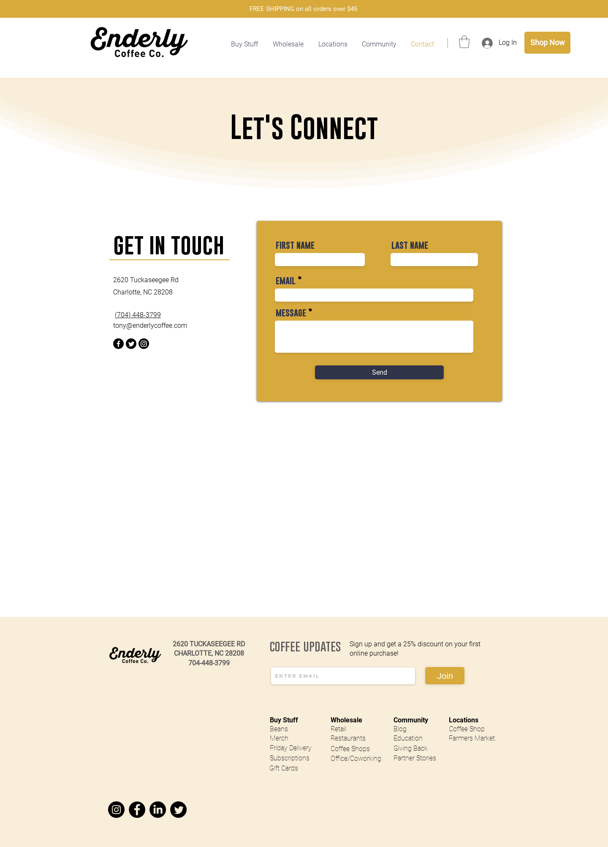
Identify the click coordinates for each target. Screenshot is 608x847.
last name (409, 245)
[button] (334, 44)
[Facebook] (118, 343)
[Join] (444, 675)
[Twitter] (131, 343)
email (286, 281)
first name (295, 245)
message (291, 313)
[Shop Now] (547, 43)
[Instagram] (143, 343)
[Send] (379, 372)
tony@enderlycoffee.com (150, 325)
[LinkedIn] (157, 809)
